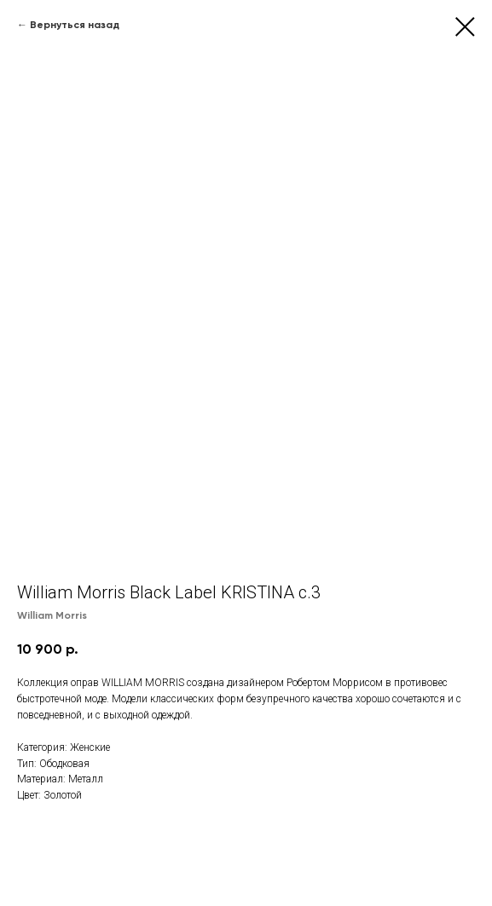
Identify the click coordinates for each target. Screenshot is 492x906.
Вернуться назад (74, 25)
